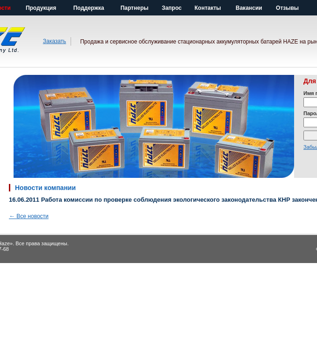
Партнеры (135, 8)
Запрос (172, 8)
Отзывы (287, 8)
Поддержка (88, 8)
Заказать (54, 41)
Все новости (29, 216)
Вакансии (249, 8)
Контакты (208, 8)
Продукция (41, 8)
